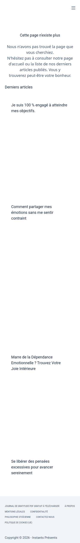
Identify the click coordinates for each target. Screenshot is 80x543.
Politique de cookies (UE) (18, 522)
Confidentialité (39, 512)
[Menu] (73, 8)
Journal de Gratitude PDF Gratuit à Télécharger (32, 506)
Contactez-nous (45, 517)
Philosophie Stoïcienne (18, 517)
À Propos (70, 506)
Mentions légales (15, 512)
